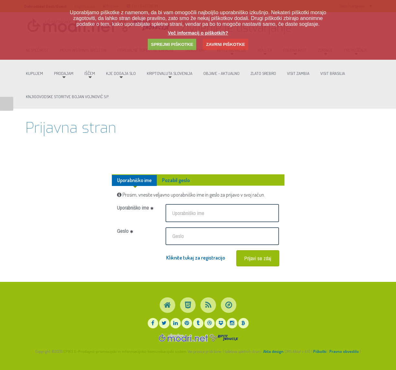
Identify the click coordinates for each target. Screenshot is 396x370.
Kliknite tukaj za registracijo (195, 257)
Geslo (125, 230)
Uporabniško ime (134, 180)
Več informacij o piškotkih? (198, 33)
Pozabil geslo (176, 180)
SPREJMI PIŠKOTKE (172, 44)
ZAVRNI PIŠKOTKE (225, 44)
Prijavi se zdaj (257, 258)
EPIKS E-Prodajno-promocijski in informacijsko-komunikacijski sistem (125, 351)
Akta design (273, 351)
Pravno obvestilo (344, 351)
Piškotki (319, 351)
